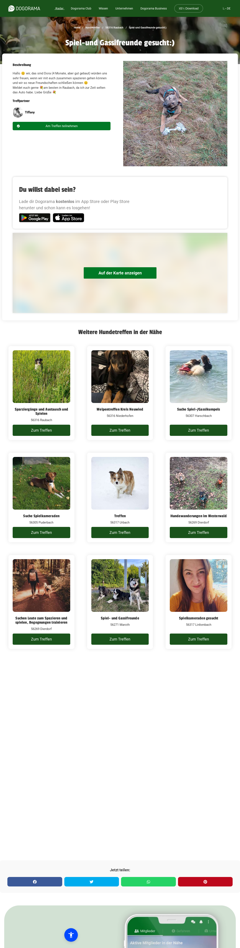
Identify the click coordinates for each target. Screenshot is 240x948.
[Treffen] (120, 497)
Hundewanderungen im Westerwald (198, 516)
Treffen (120, 516)
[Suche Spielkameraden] (41, 497)
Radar (59, 8)
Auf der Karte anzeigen (120, 273)
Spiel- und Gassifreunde (120, 618)
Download (188, 8)
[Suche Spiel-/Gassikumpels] (199, 393)
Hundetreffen (92, 27)
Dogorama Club (81, 8)
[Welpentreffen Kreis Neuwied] (120, 393)
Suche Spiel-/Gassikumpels (198, 409)
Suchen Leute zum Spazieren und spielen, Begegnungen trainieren (41, 620)
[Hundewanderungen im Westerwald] (199, 497)
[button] (28, 935)
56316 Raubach (114, 27)
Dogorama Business (153, 8)
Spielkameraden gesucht (198, 618)
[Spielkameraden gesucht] (199, 602)
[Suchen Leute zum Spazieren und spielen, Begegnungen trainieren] (41, 602)
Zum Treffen (41, 430)
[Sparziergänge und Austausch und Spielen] (41, 393)
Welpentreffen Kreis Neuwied (120, 409)
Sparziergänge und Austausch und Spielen (41, 411)
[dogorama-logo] (24, 8)
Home (77, 27)
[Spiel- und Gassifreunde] (120, 602)
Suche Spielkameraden (41, 516)
